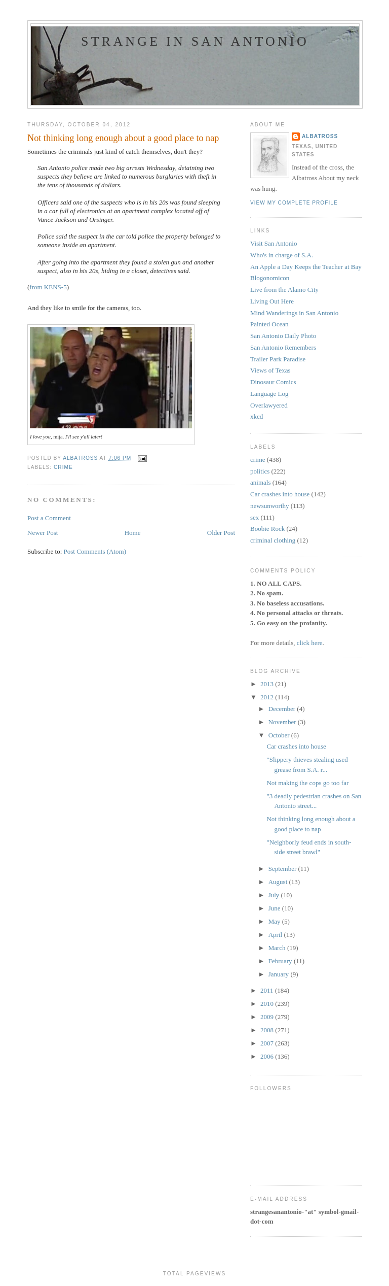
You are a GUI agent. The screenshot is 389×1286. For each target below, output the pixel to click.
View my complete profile (294, 203)
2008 (267, 1030)
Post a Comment (49, 518)
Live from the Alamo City (284, 289)
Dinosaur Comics (273, 382)
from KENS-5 (47, 287)
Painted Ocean (269, 324)
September (283, 868)
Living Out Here (272, 301)
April (276, 934)
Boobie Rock (267, 528)
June (275, 908)
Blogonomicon (269, 278)
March (277, 948)
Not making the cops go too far (307, 783)
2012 (267, 697)
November (283, 722)
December (282, 709)
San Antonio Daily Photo (283, 336)
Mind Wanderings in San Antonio (294, 313)
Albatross (320, 136)
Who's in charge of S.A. (281, 255)
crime (63, 467)
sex (254, 517)
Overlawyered (269, 405)
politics (259, 471)
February (281, 961)
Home (133, 532)
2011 (267, 990)
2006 (267, 1056)
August (278, 882)
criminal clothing (272, 540)
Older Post (221, 532)
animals (260, 482)
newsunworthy (269, 506)
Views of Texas (270, 370)
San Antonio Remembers (283, 347)
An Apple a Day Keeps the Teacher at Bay (306, 266)
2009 (267, 1017)
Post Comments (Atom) (95, 551)
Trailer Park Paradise (277, 359)
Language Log (269, 393)
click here (310, 643)
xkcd (256, 416)
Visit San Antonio (273, 243)
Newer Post (42, 532)
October (279, 735)
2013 (267, 684)
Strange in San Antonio (195, 41)
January (279, 974)
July (274, 895)
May (275, 921)
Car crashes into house (279, 494)
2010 (267, 1003)
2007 (267, 1043)
